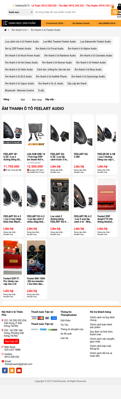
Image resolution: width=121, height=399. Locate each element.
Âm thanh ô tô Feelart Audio (91, 62)
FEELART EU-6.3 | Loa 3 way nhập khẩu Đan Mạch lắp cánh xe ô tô (12, 220)
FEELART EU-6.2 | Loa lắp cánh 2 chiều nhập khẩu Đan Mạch (36, 220)
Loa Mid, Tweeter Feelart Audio (59, 41)
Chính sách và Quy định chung (102, 318)
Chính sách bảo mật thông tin (100, 347)
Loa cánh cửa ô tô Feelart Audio (22, 41)
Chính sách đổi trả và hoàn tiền (101, 354)
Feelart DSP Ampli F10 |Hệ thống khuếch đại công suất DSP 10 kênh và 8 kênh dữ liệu (105, 223)
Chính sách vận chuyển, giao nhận (102, 340)
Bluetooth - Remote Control (19, 90)
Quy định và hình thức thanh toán (101, 333)
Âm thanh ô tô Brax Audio (88, 69)
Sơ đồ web (66, 333)
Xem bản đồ (11, 341)
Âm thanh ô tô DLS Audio (18, 76)
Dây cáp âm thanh (77, 83)
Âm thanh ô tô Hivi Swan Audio (21, 62)
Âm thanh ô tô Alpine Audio (82, 48)
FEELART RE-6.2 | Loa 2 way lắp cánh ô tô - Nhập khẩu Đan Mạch (82, 220)
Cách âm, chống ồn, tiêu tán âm (53, 69)
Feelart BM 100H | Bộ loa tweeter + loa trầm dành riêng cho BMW (36, 282)
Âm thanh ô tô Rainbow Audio (60, 55)
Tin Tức (64, 324)
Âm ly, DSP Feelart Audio (18, 48)
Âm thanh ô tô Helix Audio (19, 69)
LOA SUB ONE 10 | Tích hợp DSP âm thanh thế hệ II (36, 158)
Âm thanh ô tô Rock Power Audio (22, 55)
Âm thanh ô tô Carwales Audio (96, 55)
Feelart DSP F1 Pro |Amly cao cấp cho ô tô (11, 281)
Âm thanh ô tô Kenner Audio (57, 62)
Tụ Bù (41, 90)
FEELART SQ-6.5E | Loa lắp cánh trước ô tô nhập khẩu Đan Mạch (59, 159)
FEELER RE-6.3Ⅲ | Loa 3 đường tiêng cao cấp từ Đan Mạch (106, 158)
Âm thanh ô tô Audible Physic (51, 76)
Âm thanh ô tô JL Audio (50, 83)
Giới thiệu (66, 320)
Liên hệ (64, 338)
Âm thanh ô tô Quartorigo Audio (88, 76)
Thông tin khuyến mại (72, 329)
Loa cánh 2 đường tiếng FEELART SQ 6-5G (59, 220)
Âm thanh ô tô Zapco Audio (19, 83)
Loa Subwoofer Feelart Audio (95, 41)
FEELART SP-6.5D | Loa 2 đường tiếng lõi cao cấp (11, 158)
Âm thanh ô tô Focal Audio (49, 48)
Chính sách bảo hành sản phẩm (101, 326)
